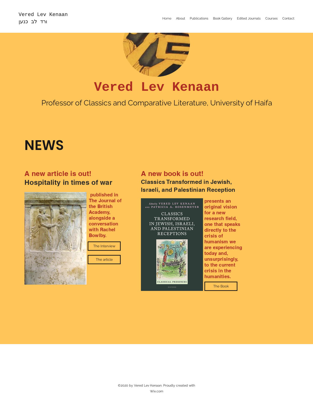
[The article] (104, 259)
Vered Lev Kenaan (43, 15)
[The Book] (220, 286)
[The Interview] (104, 246)
